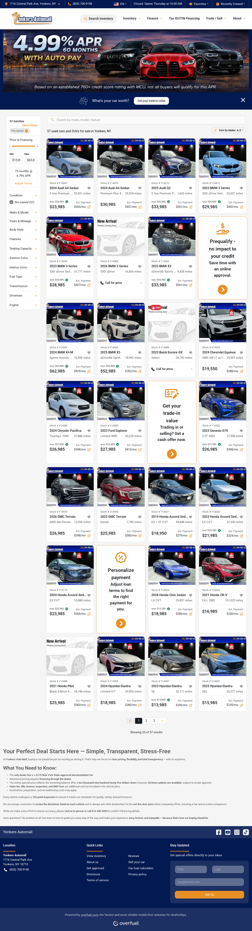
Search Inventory (98, 18)
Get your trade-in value (151, 100)
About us (92, 862)
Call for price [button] (111, 283)
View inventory (96, 856)
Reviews (133, 856)
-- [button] (141, 283)
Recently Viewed (229, 4)
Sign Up (209, 894)
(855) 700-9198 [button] (80, 4)
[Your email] (209, 882)
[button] (34, 4)
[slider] (9, 146)
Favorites (197, 4)
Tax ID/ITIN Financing (184, 18)
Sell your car (136, 862)
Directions (93, 874)
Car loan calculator (140, 868)
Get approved (95, 868)
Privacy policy (137, 874)
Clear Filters (29, 125)
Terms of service (98, 880)
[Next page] (162, 721)
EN (119, 4)
